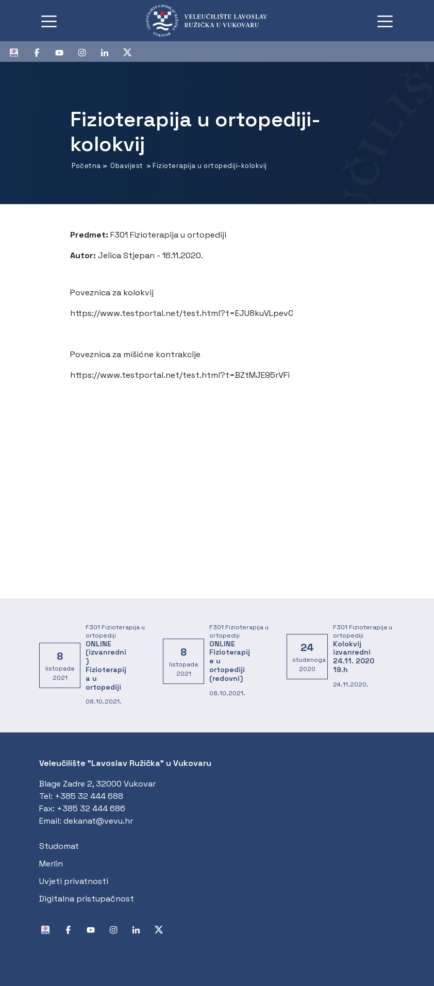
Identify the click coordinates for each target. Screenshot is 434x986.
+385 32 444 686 (91, 808)
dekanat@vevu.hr (98, 820)
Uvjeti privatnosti (73, 881)
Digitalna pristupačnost (86, 898)
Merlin (51, 863)
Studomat (59, 846)
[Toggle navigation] (49, 20)
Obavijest (126, 165)
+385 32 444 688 (89, 796)
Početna (86, 165)
